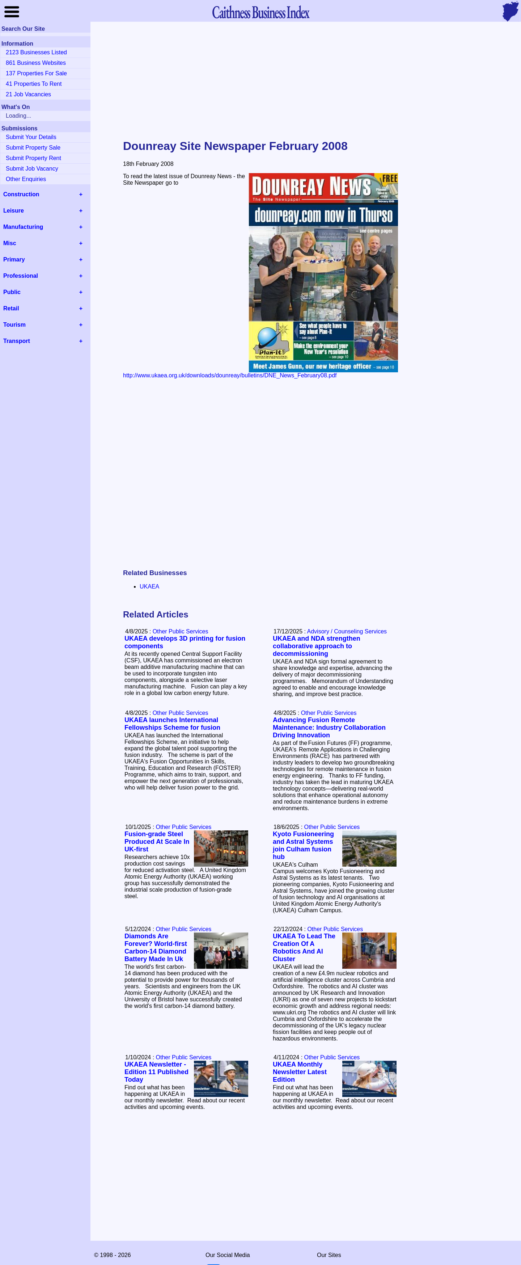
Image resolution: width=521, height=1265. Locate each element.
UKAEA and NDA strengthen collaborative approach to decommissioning (316, 646)
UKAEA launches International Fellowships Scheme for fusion (172, 723)
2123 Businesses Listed (36, 52)
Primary (14, 259)
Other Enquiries (26, 179)
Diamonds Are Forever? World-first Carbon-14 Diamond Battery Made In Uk (155, 948)
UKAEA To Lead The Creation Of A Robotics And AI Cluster (304, 948)
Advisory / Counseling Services (347, 631)
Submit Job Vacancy (32, 169)
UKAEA (149, 586)
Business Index (260, 12)
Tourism (14, 325)
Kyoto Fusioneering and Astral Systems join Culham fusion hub (303, 845)
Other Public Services (180, 631)
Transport (16, 341)
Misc (9, 243)
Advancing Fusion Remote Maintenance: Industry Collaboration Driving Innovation (329, 727)
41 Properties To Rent (34, 84)
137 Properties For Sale (36, 73)
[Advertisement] (260, 81)
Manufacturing (23, 227)
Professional (20, 276)
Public (12, 292)
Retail (11, 308)
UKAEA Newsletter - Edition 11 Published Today (156, 1072)
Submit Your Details (31, 137)
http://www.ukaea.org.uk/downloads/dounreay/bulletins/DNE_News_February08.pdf (230, 375)
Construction (21, 194)
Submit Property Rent (33, 158)
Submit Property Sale (33, 147)
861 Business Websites (36, 63)
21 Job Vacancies (28, 94)
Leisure (13, 211)
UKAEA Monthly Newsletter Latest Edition (300, 1072)
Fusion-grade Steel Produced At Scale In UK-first (156, 841)
